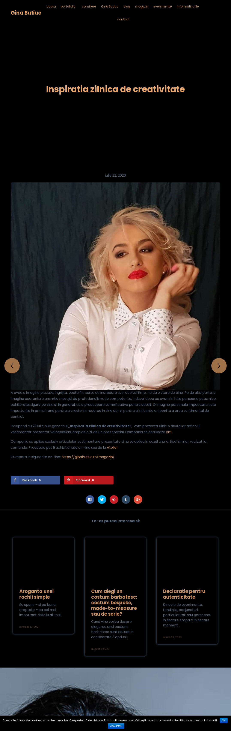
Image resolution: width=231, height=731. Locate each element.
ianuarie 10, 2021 (29, 627)
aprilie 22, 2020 (172, 637)
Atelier (112, 447)
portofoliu (68, 6)
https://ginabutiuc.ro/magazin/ (88, 456)
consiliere (89, 6)
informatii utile (188, 6)
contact (123, 19)
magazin (141, 6)
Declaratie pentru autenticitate (184, 594)
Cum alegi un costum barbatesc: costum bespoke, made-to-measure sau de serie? (114, 603)
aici (169, 432)
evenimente (162, 6)
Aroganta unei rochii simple (36, 594)
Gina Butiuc (26, 13)
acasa (51, 6)
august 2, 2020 (100, 649)
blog (127, 6)
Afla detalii (116, 726)
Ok (223, 720)
